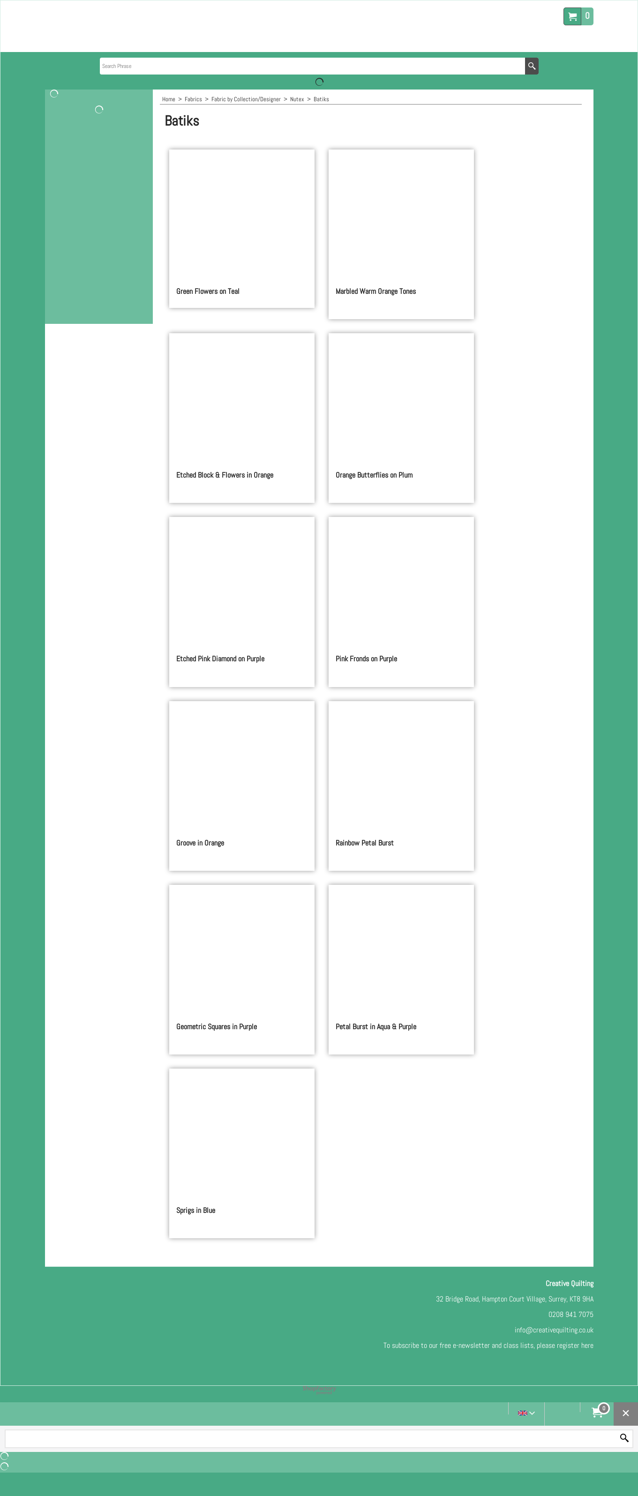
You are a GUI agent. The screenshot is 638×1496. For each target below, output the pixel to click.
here (587, 1345)
